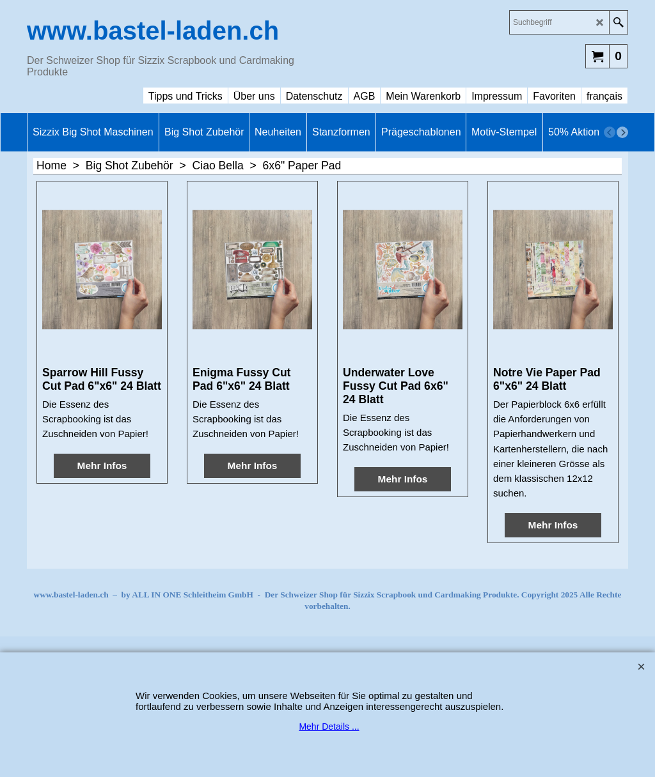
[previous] (609, 132)
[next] (622, 132)
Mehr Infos (102, 465)
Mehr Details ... (329, 726)
